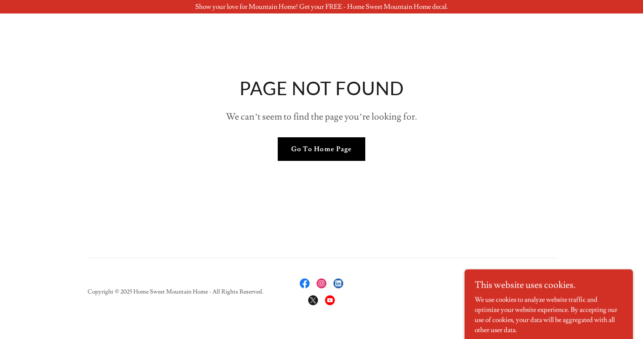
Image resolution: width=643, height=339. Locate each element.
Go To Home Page (321, 149)
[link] (304, 283)
